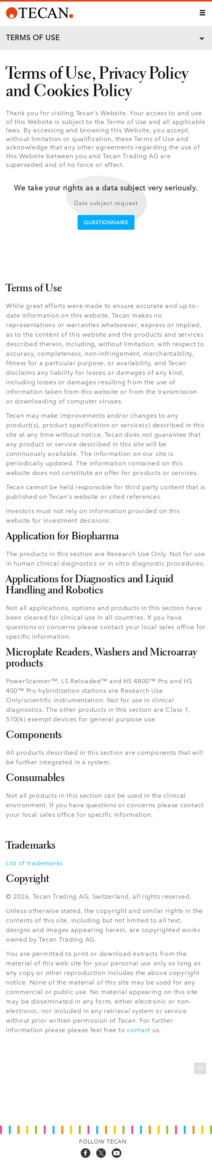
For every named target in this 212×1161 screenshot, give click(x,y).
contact (138, 1030)
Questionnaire (106, 222)
